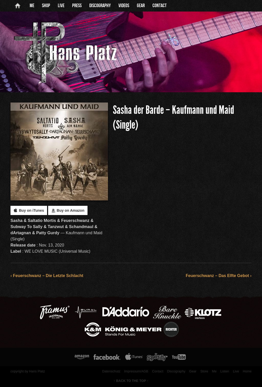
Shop (46, 6)
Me (32, 6)
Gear (141, 6)
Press (77, 6)
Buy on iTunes (29, 210)
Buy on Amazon (67, 210)
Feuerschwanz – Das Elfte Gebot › (219, 275)
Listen (224, 371)
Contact (159, 6)
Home (247, 371)
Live (61, 6)
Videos (123, 6)
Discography (100, 6)
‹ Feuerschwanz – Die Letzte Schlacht (46, 275)
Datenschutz (111, 371)
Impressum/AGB (136, 371)
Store (204, 371)
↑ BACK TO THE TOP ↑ (131, 381)
